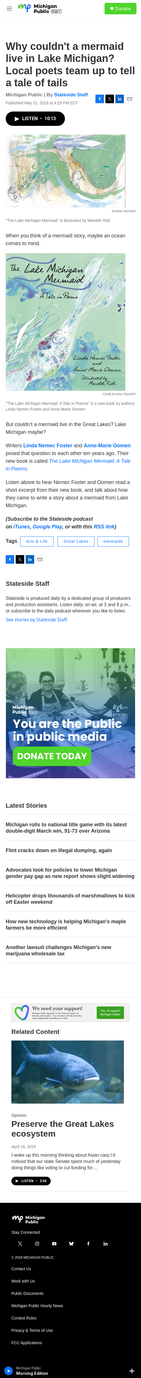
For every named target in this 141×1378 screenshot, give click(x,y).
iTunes (21, 527)
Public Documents (27, 1293)
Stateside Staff (71, 94)
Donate (123, 8)
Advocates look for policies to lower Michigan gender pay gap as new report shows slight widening (70, 873)
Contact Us (21, 1269)
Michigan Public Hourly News (37, 1306)
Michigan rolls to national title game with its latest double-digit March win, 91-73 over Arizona (66, 828)
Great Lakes (76, 541)
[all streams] (133, 1371)
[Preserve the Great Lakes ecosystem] (67, 1072)
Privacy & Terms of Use (32, 1330)
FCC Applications (26, 1343)
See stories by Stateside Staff (36, 619)
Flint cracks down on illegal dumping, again (59, 850)
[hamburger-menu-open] (9, 8)
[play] (8, 1371)
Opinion (18, 1115)
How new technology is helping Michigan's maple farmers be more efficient (66, 925)
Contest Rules (23, 1318)
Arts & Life (37, 541)
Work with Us (23, 1281)
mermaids (113, 541)
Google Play (47, 527)
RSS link (104, 527)
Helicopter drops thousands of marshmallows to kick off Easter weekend (70, 899)
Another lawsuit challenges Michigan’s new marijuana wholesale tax (58, 950)
